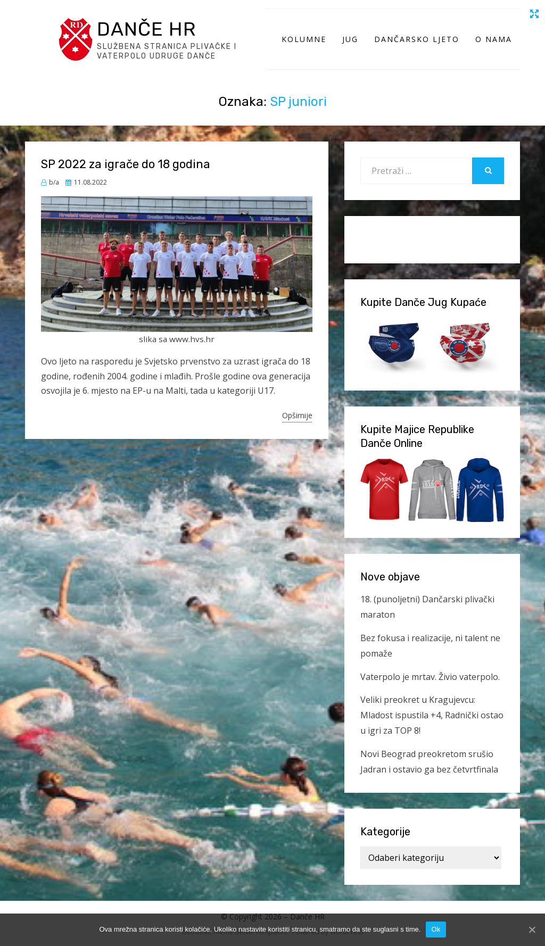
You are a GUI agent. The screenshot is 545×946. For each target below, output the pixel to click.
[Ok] (531, 929)
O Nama (493, 39)
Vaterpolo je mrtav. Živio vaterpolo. (430, 677)
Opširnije (297, 415)
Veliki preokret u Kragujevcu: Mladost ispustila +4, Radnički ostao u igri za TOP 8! (431, 715)
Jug (350, 39)
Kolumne (304, 39)
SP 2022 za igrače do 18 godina (125, 164)
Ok (435, 929)
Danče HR (146, 29)
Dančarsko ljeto (416, 39)
